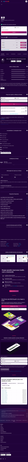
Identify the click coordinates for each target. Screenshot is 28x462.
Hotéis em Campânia (18, 420)
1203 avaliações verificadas (11, 24)
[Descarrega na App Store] (18, 61)
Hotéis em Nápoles (4, 397)
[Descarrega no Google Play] (13, 61)
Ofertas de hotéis (2, 420)
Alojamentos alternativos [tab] (12, 383)
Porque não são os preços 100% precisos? (14, 416)
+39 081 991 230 (3, 23)
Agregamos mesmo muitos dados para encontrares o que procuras (14, 415)
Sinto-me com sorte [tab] (21, 383)
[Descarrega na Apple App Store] (8, 455)
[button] (2, 1)
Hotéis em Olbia (4, 401)
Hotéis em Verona (4, 400)
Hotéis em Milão (4, 391)
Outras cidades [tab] (4, 383)
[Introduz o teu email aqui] (14, 363)
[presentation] (18, 61)
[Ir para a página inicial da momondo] (6, 1)
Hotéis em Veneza (4, 393)
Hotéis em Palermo (4, 396)
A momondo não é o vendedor (14, 413)
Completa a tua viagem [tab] (5, 385)
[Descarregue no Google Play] (2, 455)
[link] (14, 291)
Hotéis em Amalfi (4, 402)
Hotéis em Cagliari (4, 392)
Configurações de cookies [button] (4, 124)
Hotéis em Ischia (24, 420)
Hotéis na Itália (13, 420)
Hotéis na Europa (8, 420)
